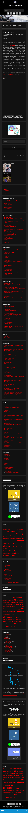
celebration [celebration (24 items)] (21, 531)
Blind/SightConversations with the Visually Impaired (14, 349)
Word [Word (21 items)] (11, 556)
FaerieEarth (6, 410)
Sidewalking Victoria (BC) (9, 292)
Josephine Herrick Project (9, 313)
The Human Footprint (8, 270)
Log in (5, 189)
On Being (6, 371)
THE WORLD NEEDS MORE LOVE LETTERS (13, 392)
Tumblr (17, 13)
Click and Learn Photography (9, 307)
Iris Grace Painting (7, 225)
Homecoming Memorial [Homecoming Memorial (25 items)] (10, 538)
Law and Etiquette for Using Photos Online (12, 314)
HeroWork (6, 257)
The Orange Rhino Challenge (9, 386)
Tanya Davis (6, 432)
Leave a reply (5, 35)
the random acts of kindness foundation (11, 388)
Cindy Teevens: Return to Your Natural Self (12, 353)
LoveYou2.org (7, 366)
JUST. (5, 363)
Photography (6, 459)
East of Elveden (7, 256)
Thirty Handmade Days (8, 238)
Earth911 (6, 254)
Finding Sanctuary (7, 359)
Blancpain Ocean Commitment (10, 252)
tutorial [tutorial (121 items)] (16, 553)
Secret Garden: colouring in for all (10, 233)
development (8, 116)
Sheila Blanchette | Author (9, 429)
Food (5, 456)
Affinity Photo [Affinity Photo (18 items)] (11, 529)
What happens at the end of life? (10, 394)
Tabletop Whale (7, 337)
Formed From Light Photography (10, 310)
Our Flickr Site (7, 318)
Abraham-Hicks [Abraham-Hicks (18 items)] (9, 527)
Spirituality (6, 463)
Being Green (7, 455)
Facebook (8, 13)
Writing (5, 464)
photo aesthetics (7, 319)
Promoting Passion (7, 321)
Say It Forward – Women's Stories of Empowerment (14, 376)
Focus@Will (6, 360)
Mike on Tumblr (7, 209)
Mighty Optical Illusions (8, 227)
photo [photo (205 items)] (11, 543)
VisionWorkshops (7, 327)
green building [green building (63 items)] (10, 536)
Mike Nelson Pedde (19, 34)
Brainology (11, 74)
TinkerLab (6, 239)
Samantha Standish (8, 375)
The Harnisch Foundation (9, 384)
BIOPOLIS (6, 251)
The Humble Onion (7, 295)
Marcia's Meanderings (9, 467)
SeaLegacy (6, 266)
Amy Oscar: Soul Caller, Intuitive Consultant (12, 347)
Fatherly (5, 222)
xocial (5, 397)
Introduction (6, 458)
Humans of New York (8, 311)
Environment (6, 454)
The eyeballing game (8, 237)
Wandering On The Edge (9, 328)
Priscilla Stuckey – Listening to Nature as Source (13, 373)
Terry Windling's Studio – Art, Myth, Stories (12, 433)
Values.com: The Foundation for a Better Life (12, 393)
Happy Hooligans (7, 223)
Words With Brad (7, 445)
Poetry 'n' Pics (8, 469)
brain (18, 115)
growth (20, 116)
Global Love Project (8, 362)
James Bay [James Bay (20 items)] (14, 540)
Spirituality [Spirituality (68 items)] (17, 551)
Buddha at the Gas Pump (9, 350)
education (13, 116)
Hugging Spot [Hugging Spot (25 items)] (18, 538)
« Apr (4, 158)
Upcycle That (6, 274)
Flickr (14, 13)
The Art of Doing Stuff (8, 235)
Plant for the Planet (8, 265)
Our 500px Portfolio (8, 317)
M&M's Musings (15, 5)
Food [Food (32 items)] (15, 534)
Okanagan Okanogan (8, 264)
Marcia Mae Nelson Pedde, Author (10, 205)
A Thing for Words (7, 405)
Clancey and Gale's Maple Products (11, 287)
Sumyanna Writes (7, 323)
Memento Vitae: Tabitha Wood (10, 418)
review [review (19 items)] (23, 619)
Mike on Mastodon (7, 208)
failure (17, 116)
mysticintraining (7, 370)
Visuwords (6, 441)
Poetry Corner (8, 471)
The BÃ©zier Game (8, 324)
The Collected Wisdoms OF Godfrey (11, 434)
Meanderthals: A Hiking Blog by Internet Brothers (13, 291)
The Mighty (6, 385)
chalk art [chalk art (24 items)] (5, 534)
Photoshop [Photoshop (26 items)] (9, 548)
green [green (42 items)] (4, 536)
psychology (10, 117)
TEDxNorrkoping (11, 45)
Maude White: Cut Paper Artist (10, 226)
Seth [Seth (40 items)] (4, 551)
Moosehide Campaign (8, 368)
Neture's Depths (7, 260)
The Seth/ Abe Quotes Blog (9, 389)
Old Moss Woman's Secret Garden (11, 315)
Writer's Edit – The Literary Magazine (11, 446)
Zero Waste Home (7, 275)
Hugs (4, 77)
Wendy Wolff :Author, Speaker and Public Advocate (14, 442)
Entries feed (6, 190)
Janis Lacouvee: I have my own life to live (12, 414)
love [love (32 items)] (4, 543)
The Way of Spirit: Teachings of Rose (11, 390)
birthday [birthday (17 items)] (4, 531)
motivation (5, 117)
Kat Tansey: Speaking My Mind (10, 364)
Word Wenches (7, 444)
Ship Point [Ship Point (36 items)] (11, 550)
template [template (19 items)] (12, 553)
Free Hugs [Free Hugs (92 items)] (20, 534)
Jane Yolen (6, 412)
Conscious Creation (8, 354)
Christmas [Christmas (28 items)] (9, 534)
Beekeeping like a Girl (8, 283)
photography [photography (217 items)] (8, 546)
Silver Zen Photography (8, 322)
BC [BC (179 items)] (15, 529)
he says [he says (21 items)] (16, 536)
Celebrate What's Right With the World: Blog (12, 351)
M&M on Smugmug (8, 204)
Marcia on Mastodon (8, 207)
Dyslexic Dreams (7, 408)
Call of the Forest (7, 253)
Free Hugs (7, 462)
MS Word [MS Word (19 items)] (7, 543)
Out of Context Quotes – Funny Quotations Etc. (13, 425)
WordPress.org (7, 193)
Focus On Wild (7, 309)
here (4, 74)
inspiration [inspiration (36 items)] (9, 540)
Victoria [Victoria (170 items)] (6, 556)
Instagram (20, 13)
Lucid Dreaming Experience (9, 367)
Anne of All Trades (7, 217)
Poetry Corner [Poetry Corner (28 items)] (18, 548)
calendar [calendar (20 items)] (16, 531)
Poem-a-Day (6, 427)
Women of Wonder (7, 396)
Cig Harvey (6, 406)
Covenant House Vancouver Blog (10, 355)
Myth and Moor (7, 423)
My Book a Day (7, 421)
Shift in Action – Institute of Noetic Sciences (12, 383)
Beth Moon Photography (9, 306)
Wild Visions (6, 242)
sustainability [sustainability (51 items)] (6, 553)
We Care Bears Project (8, 240)
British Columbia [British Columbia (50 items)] (10, 531)
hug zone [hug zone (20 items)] (4, 540)
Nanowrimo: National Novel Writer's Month (12, 424)
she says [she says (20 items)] (7, 621)
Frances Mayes (7, 411)
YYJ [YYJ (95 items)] (13, 556)
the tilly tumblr (7, 436)
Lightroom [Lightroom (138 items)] (20, 541)
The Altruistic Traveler (8, 293)
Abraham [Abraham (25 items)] (5, 527)
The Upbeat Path (7, 296)
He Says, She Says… (9, 466)
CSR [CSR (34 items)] (12, 534)
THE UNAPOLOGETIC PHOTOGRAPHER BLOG (13, 326)
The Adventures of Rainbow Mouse (12, 472)
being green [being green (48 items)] (20, 529)
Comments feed (7, 191)
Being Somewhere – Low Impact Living (11, 249)
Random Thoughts (10, 115)
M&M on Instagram (8, 203)
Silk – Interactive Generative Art (10, 234)
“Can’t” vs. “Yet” (8, 32)
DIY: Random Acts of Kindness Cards (11, 407)
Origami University (7, 231)
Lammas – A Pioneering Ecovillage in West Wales (13, 258)
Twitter (11, 13)
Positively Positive (7, 372)
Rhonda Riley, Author (8, 428)
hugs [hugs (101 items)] (22, 538)
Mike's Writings (8, 468)
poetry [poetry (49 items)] (13, 548)
